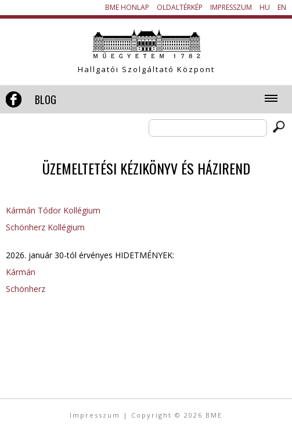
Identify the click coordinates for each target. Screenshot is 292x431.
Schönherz (25, 288)
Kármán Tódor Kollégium (53, 210)
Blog (45, 99)
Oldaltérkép (180, 7)
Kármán (20, 271)
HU (264, 7)
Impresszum (231, 7)
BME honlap (127, 7)
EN (281, 7)
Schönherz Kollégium (45, 227)
